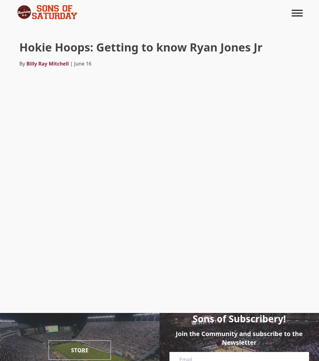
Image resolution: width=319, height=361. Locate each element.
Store (79, 350)
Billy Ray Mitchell (47, 63)
